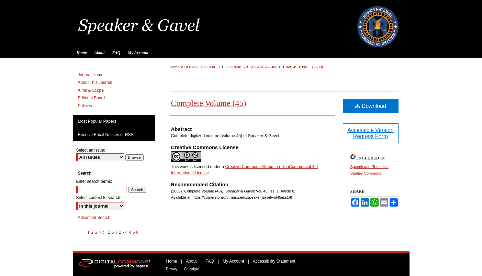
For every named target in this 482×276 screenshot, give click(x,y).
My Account (233, 261)
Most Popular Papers (97, 121)
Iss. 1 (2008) (312, 67)
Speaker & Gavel (241, 23)
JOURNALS (235, 67)
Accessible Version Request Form (370, 133)
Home (175, 67)
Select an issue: (90, 150)
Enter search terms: (94, 181)
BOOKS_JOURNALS (202, 67)
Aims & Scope (91, 90)
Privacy (172, 269)
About (191, 261)
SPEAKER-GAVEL (265, 67)
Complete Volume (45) (208, 103)
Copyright (191, 269)
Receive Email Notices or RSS (106, 134)
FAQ (209, 261)
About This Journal (95, 82)
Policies (85, 105)
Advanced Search (94, 217)
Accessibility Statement (274, 261)
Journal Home (91, 75)
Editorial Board (91, 98)
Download (370, 106)
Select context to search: (98, 197)
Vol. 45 (292, 67)
